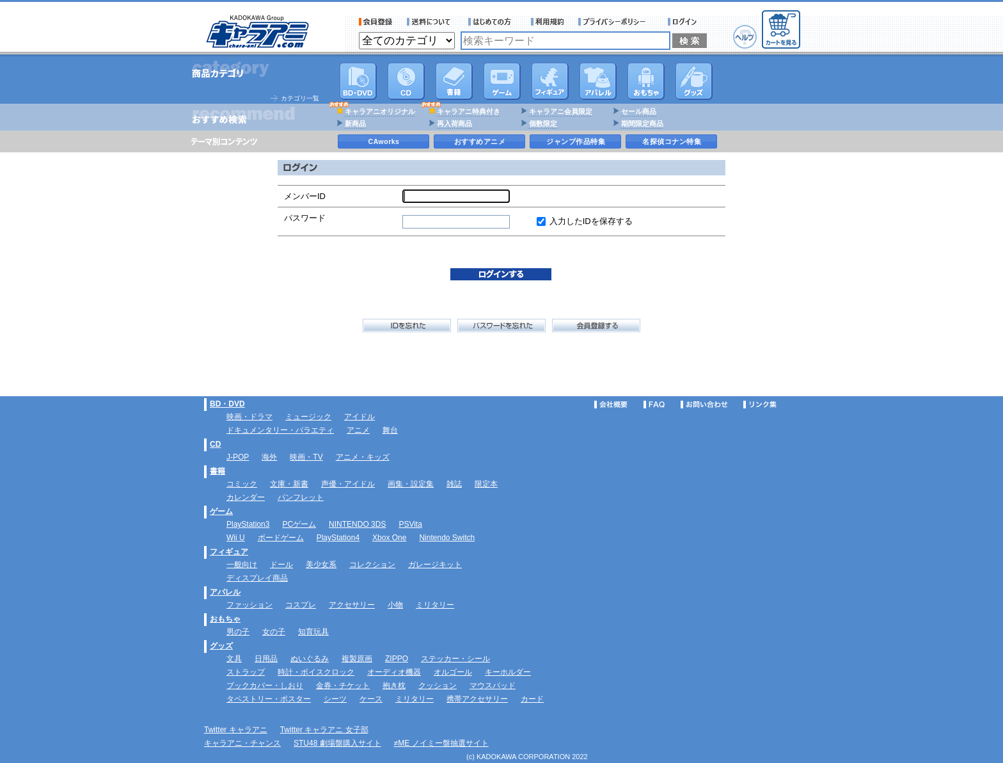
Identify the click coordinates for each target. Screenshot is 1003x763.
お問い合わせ (704, 404)
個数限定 (543, 123)
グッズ (694, 81)
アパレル (598, 81)
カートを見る (781, 29)
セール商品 (638, 111)
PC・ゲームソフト (502, 81)
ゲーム (221, 511)
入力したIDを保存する (591, 221)
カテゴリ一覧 (300, 98)
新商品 (355, 123)
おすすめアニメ (480, 141)
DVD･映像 (358, 81)
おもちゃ (646, 81)
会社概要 (611, 404)
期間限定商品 (642, 123)
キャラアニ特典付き (468, 111)
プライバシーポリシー (616, 22)
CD (406, 81)
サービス (492, 22)
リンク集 (760, 404)
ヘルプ (745, 37)
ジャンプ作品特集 (575, 141)
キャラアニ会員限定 (560, 111)
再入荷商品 (454, 123)
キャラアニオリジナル (380, 111)
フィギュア (550, 81)
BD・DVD (227, 403)
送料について (430, 22)
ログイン (684, 22)
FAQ (654, 404)
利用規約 (547, 22)
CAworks (384, 141)
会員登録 (376, 22)
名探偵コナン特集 (671, 141)
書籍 (454, 81)
